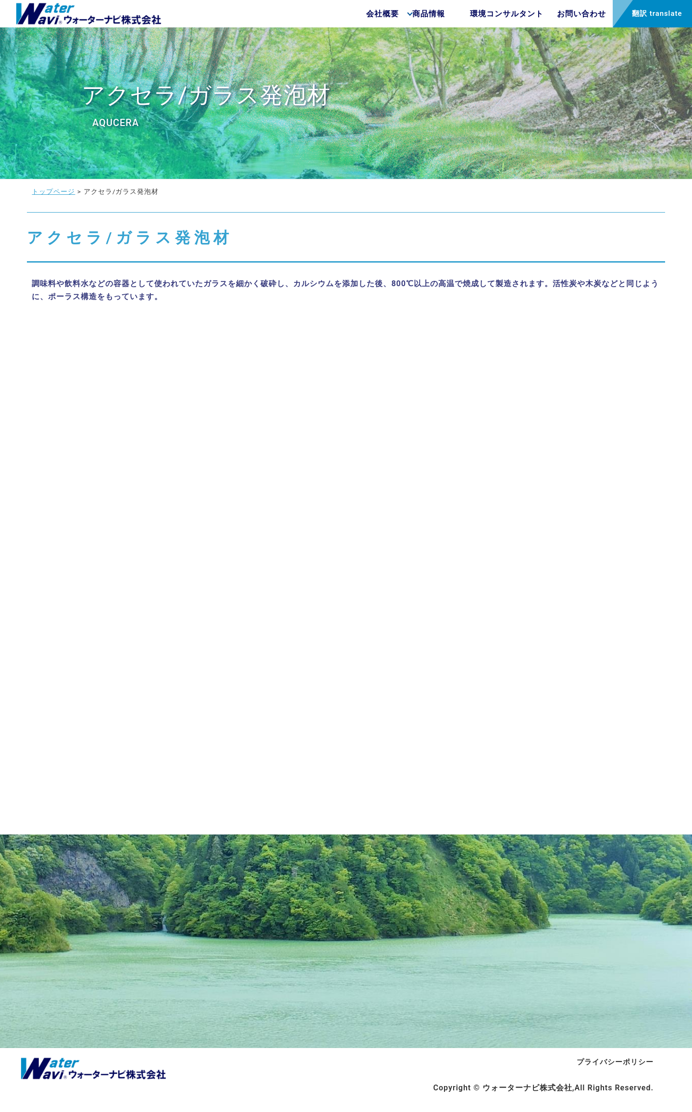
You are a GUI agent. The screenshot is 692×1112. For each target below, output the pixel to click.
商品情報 (396, 17)
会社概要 (344, 17)
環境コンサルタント (469, 17)
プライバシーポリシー (613, 1072)
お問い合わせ (549, 17)
